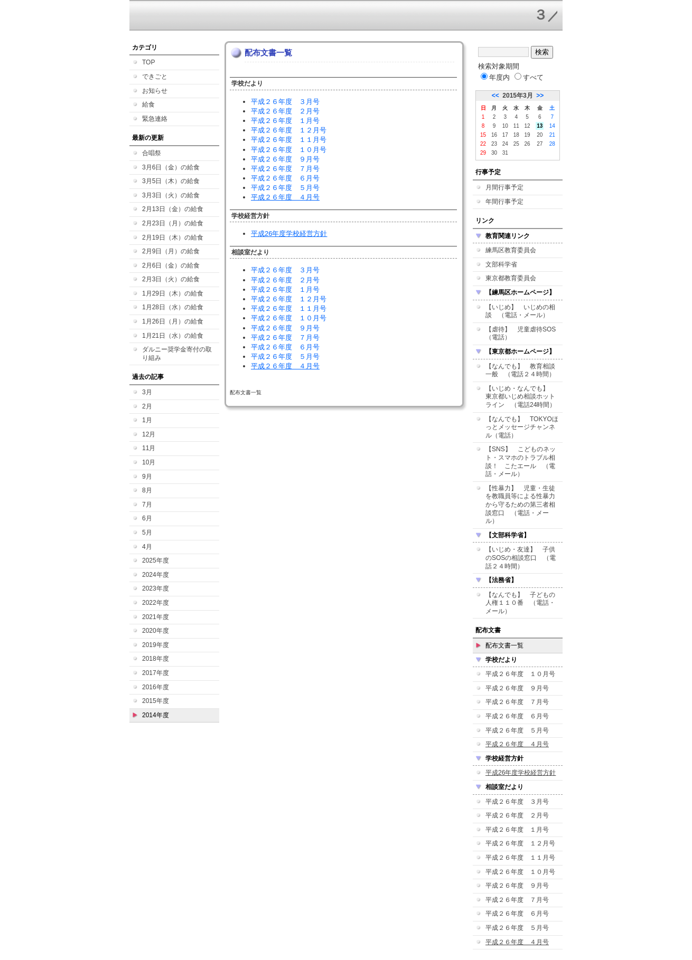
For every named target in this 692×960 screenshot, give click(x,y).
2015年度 (155, 701)
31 (505, 153)
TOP (148, 62)
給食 (148, 104)
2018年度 (155, 658)
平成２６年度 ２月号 (285, 111)
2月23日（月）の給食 (172, 223)
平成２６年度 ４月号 (285, 197)
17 (505, 135)
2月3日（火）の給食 (171, 279)
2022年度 (155, 602)
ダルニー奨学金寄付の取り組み (177, 354)
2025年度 (155, 560)
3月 (147, 392)
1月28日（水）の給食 (172, 307)
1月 (147, 420)
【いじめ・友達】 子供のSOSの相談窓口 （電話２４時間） (520, 557)
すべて (529, 77)
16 (494, 135)
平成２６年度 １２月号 (288, 130)
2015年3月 (517, 95)
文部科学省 (501, 264)
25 (516, 144)
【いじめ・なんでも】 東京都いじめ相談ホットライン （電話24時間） (520, 396)
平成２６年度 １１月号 (288, 140)
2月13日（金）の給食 (172, 209)
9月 (147, 476)
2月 (147, 406)
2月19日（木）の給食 (172, 237)
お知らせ (154, 90)
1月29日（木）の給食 (172, 293)
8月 (147, 490)
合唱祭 (151, 153)
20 (540, 135)
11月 (148, 448)
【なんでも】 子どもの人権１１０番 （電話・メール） (520, 603)
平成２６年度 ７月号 (285, 169)
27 (540, 144)
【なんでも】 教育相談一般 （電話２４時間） (520, 370)
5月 (147, 532)
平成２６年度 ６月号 (285, 178)
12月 (148, 434)
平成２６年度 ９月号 (285, 159)
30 (494, 153)
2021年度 (155, 617)
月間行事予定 (504, 187)
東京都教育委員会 (510, 278)
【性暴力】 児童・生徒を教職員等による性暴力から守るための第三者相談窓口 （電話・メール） (520, 504)
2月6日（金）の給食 (171, 265)
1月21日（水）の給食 (172, 335)
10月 (148, 462)
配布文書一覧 (504, 645)
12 (527, 126)
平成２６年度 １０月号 (288, 150)
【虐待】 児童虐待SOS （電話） (523, 333)
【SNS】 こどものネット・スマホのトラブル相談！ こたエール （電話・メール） (520, 461)
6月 (147, 518)
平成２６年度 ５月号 (285, 188)
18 (516, 135)
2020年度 (155, 630)
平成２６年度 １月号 (285, 121)
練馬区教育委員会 (510, 250)
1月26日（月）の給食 (172, 321)
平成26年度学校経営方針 (289, 233)
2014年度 (155, 715)
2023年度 (155, 588)
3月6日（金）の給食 (171, 167)
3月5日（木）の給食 (171, 181)
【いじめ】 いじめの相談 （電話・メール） (520, 311)
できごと (154, 76)
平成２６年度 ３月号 (285, 102)
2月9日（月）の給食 (171, 251)
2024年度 (155, 574)
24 (505, 144)
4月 (147, 546)
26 (527, 144)
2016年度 (155, 687)
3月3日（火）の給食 (171, 195)
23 (494, 144)
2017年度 (155, 673)
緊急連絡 (154, 118)
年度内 (495, 77)
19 (527, 135)
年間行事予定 (504, 201)
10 (505, 126)
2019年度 (155, 645)
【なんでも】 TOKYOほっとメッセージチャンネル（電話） (521, 427)
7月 (147, 504)
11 (516, 126)
